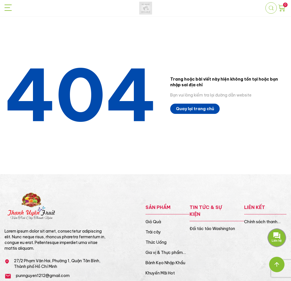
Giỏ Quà (153, 221)
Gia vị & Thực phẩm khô (164, 252)
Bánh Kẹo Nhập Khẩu (165, 262)
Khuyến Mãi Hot (160, 273)
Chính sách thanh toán (260, 222)
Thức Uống (156, 242)
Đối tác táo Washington (212, 228)
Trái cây (153, 232)
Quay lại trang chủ (195, 108)
